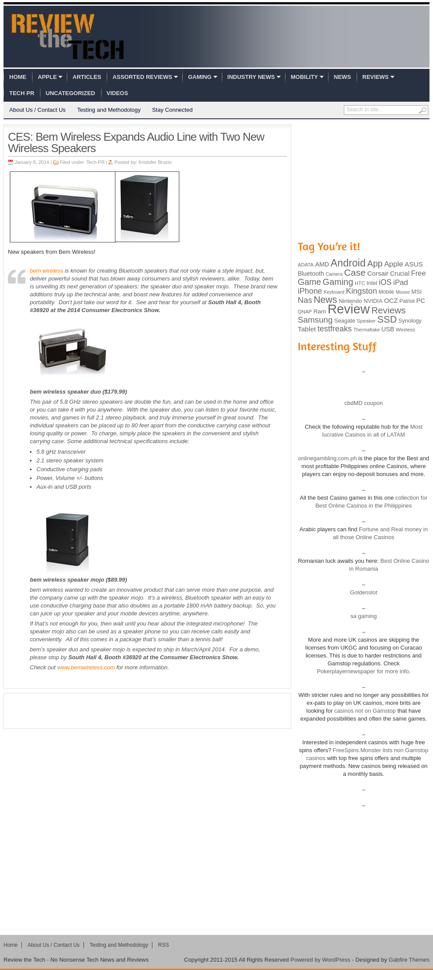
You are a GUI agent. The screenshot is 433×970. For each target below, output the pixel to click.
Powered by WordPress (320, 959)
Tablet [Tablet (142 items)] (307, 329)
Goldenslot (363, 592)
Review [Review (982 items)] (349, 309)
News (342, 77)
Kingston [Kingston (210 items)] (361, 291)
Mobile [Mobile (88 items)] (386, 292)
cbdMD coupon (363, 403)
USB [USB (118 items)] (387, 329)
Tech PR (21, 93)
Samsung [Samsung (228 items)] (315, 319)
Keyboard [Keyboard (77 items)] (334, 292)
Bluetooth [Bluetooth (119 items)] (311, 273)
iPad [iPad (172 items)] (400, 282)
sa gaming (363, 616)
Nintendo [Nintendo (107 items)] (350, 301)
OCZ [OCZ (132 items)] (391, 300)
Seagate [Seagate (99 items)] (344, 320)
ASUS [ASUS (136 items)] (414, 264)
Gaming (199, 77)
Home (17, 77)
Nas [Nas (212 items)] (305, 300)
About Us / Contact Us (37, 110)
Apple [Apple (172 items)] (393, 264)
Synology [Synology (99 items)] (410, 320)
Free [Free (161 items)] (418, 273)
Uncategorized (70, 93)
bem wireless (46, 270)
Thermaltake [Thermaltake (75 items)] (367, 329)
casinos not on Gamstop (364, 710)
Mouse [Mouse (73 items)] (403, 292)
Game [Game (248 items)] (309, 282)
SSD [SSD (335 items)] (387, 319)
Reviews (375, 77)
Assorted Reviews (142, 77)
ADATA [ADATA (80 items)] (306, 264)
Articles (86, 77)
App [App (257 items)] (374, 263)
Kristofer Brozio (154, 162)
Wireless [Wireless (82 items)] (405, 329)
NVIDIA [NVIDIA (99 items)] (373, 301)
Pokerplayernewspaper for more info (363, 671)
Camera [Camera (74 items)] (334, 274)
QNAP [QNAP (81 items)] (305, 311)
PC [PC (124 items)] (420, 300)
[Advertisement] (147, 711)
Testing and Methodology (109, 110)
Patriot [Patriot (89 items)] (407, 301)
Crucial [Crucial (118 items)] (399, 273)
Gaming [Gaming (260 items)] (338, 282)
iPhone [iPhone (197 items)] (310, 291)
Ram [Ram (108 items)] (320, 311)
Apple (47, 77)
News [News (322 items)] (325, 300)
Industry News (251, 77)
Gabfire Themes (409, 959)
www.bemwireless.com (85, 667)
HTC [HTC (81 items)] (360, 283)
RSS (163, 945)
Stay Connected (172, 110)
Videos (117, 93)
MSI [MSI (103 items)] (416, 291)
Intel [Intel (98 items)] (372, 283)
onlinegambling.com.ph (327, 458)
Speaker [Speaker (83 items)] (366, 320)
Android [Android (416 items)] (348, 263)
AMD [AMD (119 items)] (322, 264)
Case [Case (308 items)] (355, 272)
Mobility (304, 77)
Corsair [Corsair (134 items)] (377, 273)
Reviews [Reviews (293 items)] (389, 310)
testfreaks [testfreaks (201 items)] (335, 328)
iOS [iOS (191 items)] (385, 282)
